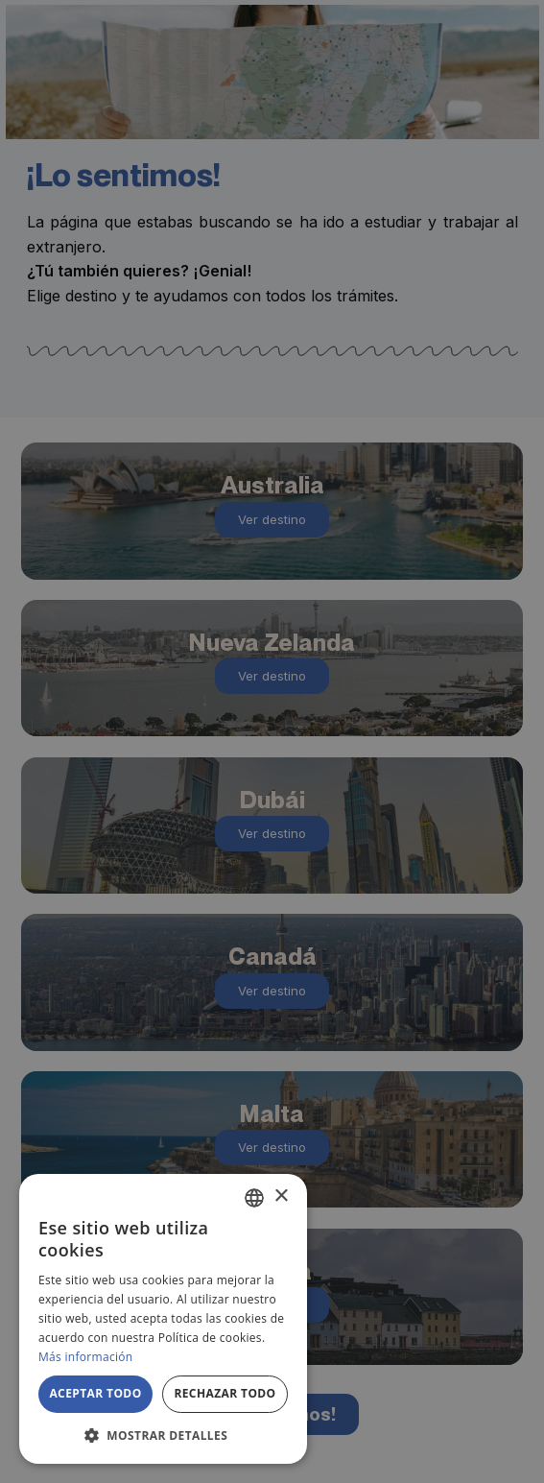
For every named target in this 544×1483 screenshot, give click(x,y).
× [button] (280, 1196)
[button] (163, 1435)
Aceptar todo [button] (95, 1393)
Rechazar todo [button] (224, 1393)
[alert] (272, 741)
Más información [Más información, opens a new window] (85, 1357)
